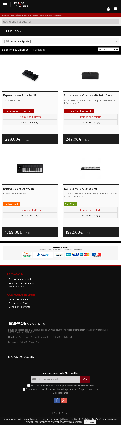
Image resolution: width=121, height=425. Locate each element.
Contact (65, 413)
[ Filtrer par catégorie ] (17, 41)
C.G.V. (55, 413)
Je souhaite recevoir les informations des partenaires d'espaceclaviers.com (62, 389)
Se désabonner (60, 393)
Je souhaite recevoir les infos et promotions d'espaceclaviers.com (62, 385)
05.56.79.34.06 (21, 357)
